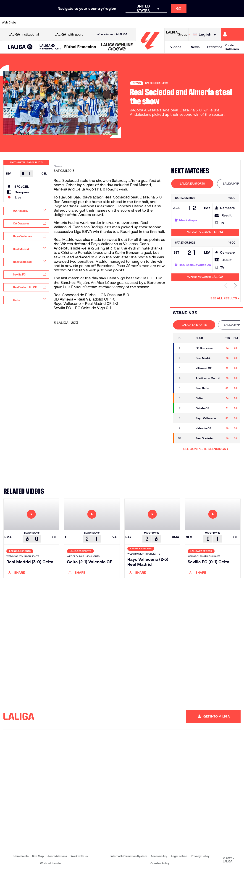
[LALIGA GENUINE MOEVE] (117, 47)
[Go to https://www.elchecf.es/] (69, 22)
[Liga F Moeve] (80, 47)
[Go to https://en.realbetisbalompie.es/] (171, 22)
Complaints (21, 855)
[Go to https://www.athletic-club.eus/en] (24, 22)
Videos (175, 47)
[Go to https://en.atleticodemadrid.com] (35, 22)
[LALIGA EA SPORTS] (20, 47)
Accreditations (57, 855)
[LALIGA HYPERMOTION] (50, 47)
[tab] (192, 183)
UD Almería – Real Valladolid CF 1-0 (84, 299)
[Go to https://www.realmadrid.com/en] (182, 22)
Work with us (79, 855)
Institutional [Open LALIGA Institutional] (23, 34)
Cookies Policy (160, 863)
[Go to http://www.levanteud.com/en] (114, 22)
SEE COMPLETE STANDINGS (205, 449)
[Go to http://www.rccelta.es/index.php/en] (137, 22)
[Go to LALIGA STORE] (189, 34)
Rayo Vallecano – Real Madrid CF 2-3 (86, 304)
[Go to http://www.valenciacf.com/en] (227, 22)
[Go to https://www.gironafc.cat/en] (103, 22)
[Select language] (205, 35)
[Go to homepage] (150, 51)
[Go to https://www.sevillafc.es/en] (216, 22)
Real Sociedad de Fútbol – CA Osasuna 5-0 (91, 295)
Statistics (214, 47)
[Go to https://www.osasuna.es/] (46, 22)
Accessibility (159, 855)
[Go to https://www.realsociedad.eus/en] (205, 22)
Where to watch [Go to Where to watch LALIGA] (112, 34)
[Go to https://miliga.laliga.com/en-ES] (232, 34)
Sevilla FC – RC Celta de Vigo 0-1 (82, 308)
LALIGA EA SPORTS (192, 183)
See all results (224, 298)
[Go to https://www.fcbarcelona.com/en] (80, 22)
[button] (20, 47)
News (195, 47)
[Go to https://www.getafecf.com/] (92, 22)
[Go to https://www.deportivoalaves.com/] (58, 22)
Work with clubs (50, 863)
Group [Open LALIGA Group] (176, 34)
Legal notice (179, 855)
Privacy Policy (200, 855)
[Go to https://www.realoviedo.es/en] (193, 22)
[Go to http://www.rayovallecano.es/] (125, 22)
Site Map (38, 855)
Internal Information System (128, 855)
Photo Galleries (232, 47)
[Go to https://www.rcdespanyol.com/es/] (148, 22)
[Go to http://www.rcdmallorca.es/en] (159, 22)
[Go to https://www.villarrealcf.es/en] (238, 22)
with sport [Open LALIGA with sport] (69, 34)
